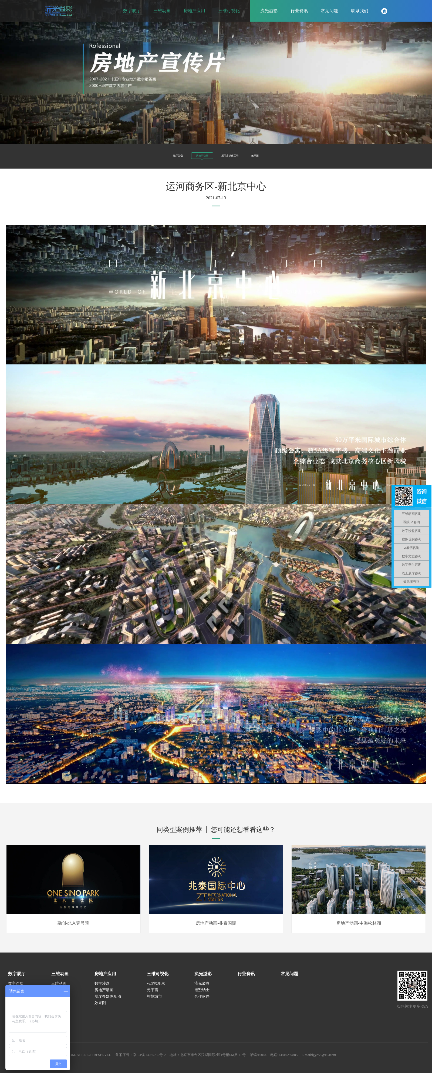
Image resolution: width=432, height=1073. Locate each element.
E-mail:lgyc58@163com (341, 1059)
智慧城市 (154, 1001)
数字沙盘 (153, 155)
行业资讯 (246, 978)
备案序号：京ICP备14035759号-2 (150, 1059)
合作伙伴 (202, 1001)
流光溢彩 (203, 978)
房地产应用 (105, 978)
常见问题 (289, 978)
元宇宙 (152, 994)
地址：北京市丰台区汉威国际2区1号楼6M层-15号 (223, 1059)
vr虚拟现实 (156, 988)
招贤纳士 (202, 994)
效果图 (280, 155)
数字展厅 (16, 978)
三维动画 (60, 978)
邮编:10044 (277, 1059)
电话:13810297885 (304, 1059)
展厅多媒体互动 (239, 155)
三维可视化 (157, 978)
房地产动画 (193, 156)
